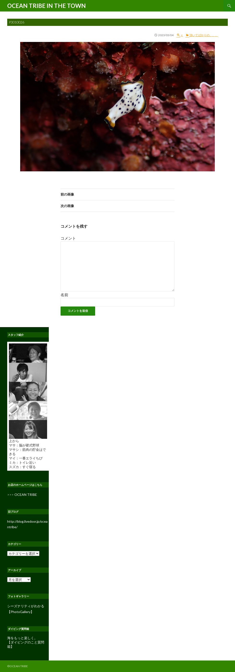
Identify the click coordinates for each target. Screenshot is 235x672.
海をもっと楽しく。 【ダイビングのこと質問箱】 (25, 642)
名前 (64, 294)
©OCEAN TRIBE (17, 666)
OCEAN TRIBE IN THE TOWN (46, 5)
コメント (68, 238)
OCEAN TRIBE (25, 494)
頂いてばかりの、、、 (203, 35)
